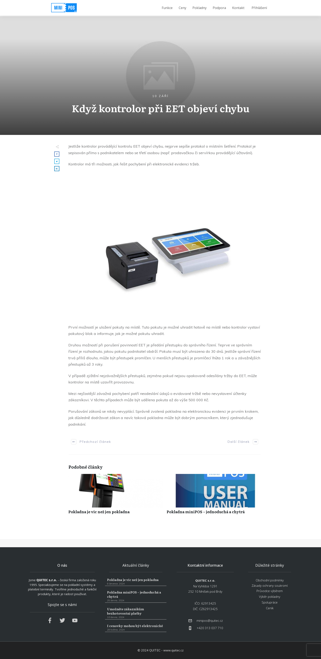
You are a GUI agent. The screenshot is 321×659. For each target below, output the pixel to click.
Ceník (270, 608)
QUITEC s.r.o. (46, 580)
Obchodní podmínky (270, 580)
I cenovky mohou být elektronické (135, 628)
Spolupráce (270, 602)
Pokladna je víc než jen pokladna (115, 496)
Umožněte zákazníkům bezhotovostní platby (135, 613)
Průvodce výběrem (270, 591)
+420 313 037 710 (210, 628)
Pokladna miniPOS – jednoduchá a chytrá (214, 496)
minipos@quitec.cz (210, 620)
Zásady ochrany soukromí (270, 585)
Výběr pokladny (269, 597)
